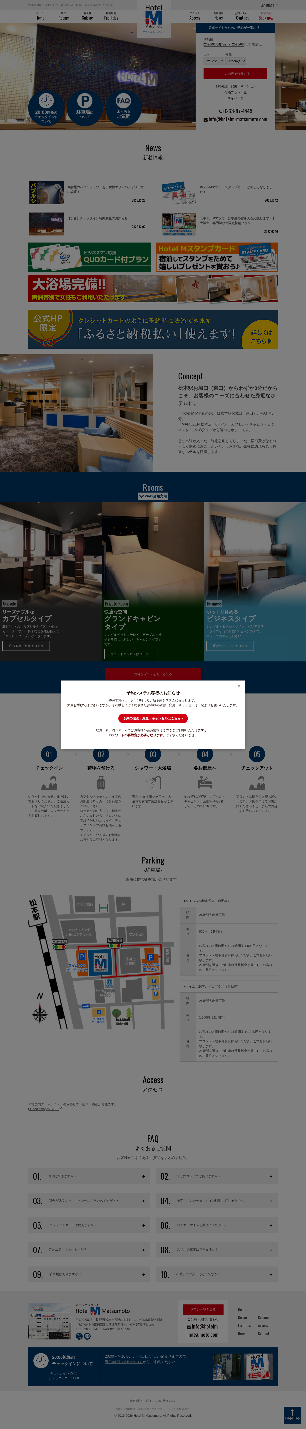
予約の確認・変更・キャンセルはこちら (153, 718)
